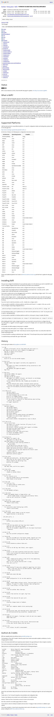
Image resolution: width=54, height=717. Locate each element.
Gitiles (8, 714)
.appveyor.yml (6, 42)
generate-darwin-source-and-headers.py (12, 63)
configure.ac (5, 59)
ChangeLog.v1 (6, 55)
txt (48, 714)
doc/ (4, 31)
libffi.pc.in (5, 66)
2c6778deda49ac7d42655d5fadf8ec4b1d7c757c (18, 14)
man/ (4, 37)
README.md (6, 75)
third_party (10, 6)
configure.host (6, 61)
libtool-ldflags (6, 67)
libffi (16, 6)
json (51, 714)
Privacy (12, 714)
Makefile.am (5, 72)
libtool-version (6, 69)
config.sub (5, 58)
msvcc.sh (5, 74)
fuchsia (3, 6)
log (35, 9)
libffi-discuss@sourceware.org (28, 274)
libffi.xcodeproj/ (6, 34)
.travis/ (4, 29)
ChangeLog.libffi (6, 50)
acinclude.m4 (6, 47)
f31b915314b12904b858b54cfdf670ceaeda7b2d (18, 16)
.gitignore (5, 43)
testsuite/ (5, 40)
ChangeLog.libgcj (7, 53)
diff (31, 16)
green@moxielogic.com (26, 636)
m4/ (4, 35)
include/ (5, 32)
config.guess (6, 56)
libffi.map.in (5, 64)
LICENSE (5, 71)
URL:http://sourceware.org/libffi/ (40, 90)
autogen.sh (5, 48)
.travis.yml (3, 22)
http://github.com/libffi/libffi (20, 344)
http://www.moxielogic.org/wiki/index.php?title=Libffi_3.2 (13, 129)
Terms (15, 714)
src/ (4, 39)
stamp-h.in (5, 77)
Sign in (51, 2)
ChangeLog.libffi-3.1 (7, 51)
